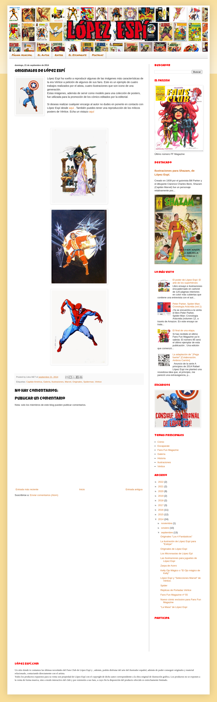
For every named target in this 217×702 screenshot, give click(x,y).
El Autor (43, 55)
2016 (161, 509)
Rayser (59, 55)
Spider (163, 585)
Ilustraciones (57, 381)
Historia (161, 458)
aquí (71, 107)
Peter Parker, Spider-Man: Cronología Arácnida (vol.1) (187, 305)
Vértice (98, 381)
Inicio (82, 489)
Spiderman (88, 381)
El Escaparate (77, 55)
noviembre (167, 523)
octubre (165, 527)
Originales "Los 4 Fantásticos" (176, 536)
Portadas (97, 55)
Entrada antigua (134, 489)
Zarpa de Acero (168, 565)
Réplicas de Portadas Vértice (175, 590)
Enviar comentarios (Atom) (44, 495)
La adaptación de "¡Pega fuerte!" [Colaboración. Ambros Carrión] (185, 357)
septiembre (167, 532)
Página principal (22, 55)
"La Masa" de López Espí (173, 607)
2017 (161, 505)
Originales (77, 381)
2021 (161, 486)
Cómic (160, 441)
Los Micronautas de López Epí (176, 553)
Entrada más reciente (27, 489)
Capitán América (34, 381)
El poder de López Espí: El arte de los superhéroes (186, 281)
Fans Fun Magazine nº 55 (174, 594)
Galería (46, 381)
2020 (161, 491)
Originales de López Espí (173, 548)
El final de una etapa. (183, 330)
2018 (161, 500)
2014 (161, 519)
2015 (161, 514)
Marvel (68, 381)
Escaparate (163, 446)
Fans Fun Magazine (168, 450)
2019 (161, 495)
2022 (161, 481)
